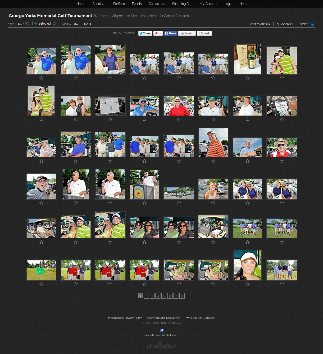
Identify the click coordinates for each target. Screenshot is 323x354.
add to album (260, 24)
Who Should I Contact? (200, 317)
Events (137, 4)
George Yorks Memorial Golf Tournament (50, 15)
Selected (45, 23)
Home (81, 4)
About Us (99, 4)
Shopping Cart (182, 4)
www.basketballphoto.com (161, 335)
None (87, 23)
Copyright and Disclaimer (163, 317)
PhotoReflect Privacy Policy (125, 317)
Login (228, 4)
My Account (208, 4)
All (20, 23)
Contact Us (157, 4)
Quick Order (285, 24)
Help (243, 4)
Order (304, 24)
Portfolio (119, 4)
